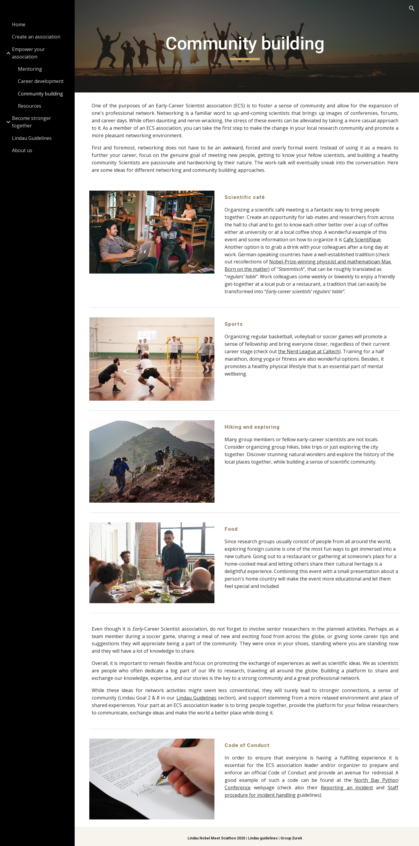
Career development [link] (41, 81)
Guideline (205, 695)
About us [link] (22, 150)
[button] (412, 8)
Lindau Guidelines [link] (32, 138)
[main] (246, 46)
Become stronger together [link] (31, 122)
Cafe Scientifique (364, 239)
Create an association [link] (36, 36)
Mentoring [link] (30, 69)
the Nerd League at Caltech (311, 351)
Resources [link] (29, 106)
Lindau (187, 695)
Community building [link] (40, 93)
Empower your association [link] (28, 53)
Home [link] (18, 24)
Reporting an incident (348, 784)
